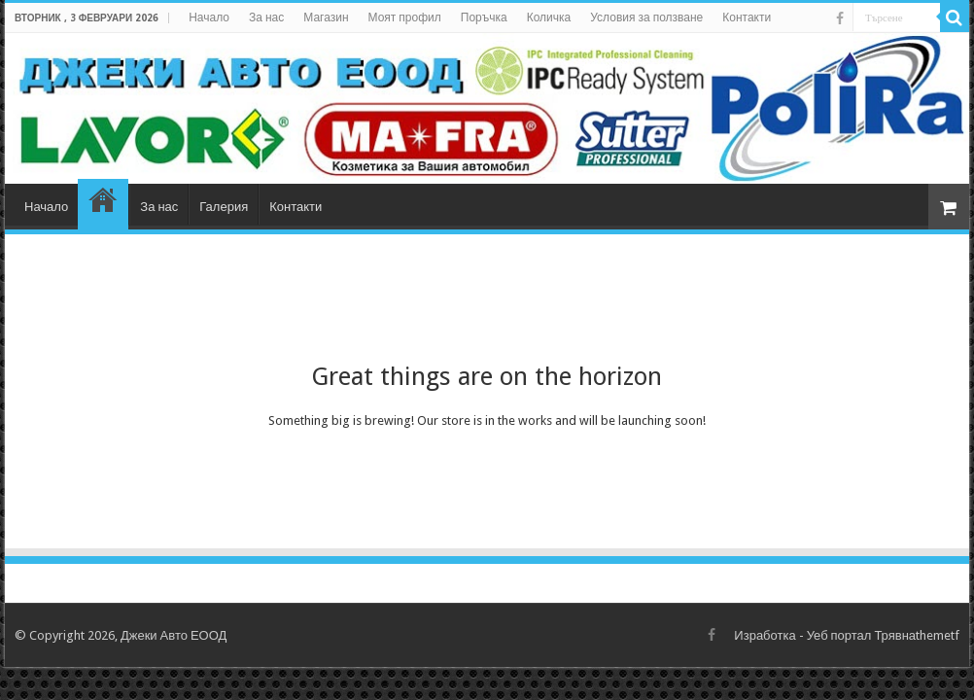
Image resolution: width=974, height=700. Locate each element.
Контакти (746, 17)
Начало (209, 17)
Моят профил (404, 17)
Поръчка (484, 17)
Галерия (223, 206)
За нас (266, 17)
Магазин (325, 17)
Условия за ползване (646, 17)
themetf (937, 635)
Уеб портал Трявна (861, 635)
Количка (549, 17)
